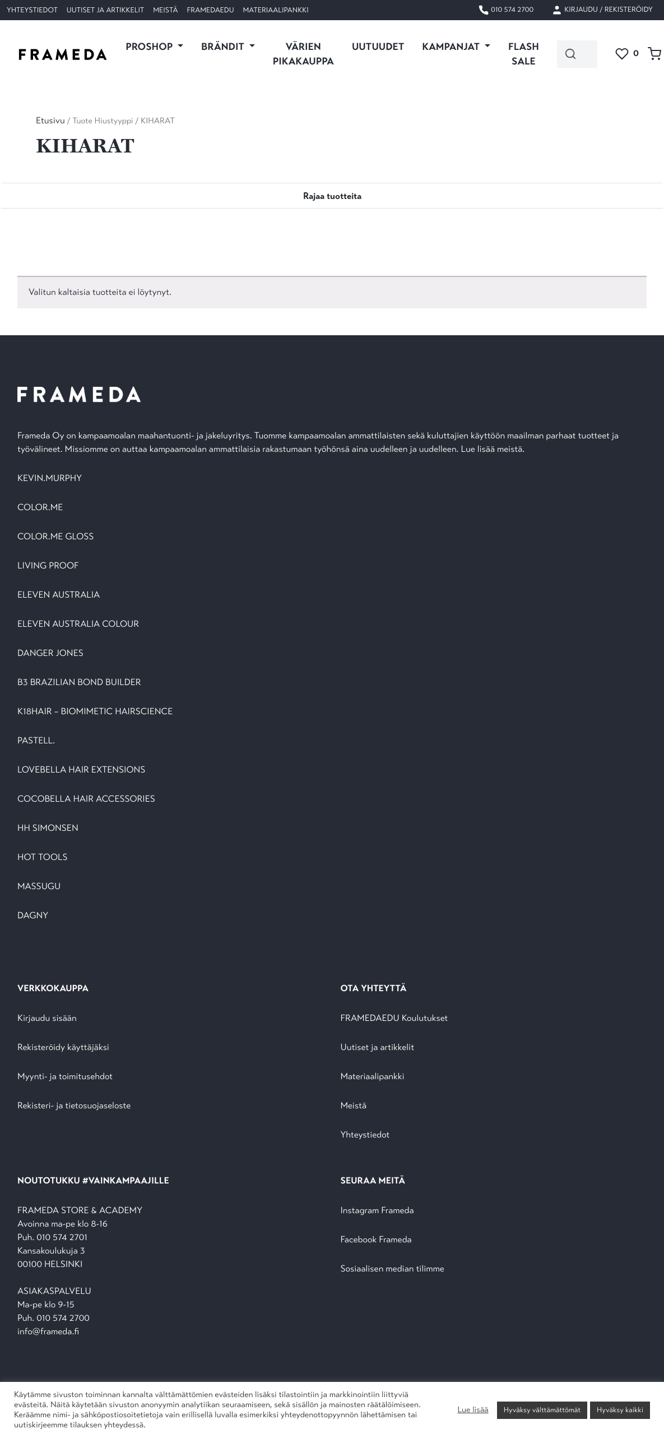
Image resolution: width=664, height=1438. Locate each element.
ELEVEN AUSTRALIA (58, 595)
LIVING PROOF (47, 566)
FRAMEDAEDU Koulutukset (394, 1018)
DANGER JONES (50, 653)
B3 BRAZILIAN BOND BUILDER (79, 682)
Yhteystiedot (32, 10)
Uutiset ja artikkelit (105, 10)
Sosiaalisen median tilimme (392, 1269)
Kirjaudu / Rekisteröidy (602, 10)
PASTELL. (36, 741)
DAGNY (32, 915)
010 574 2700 (505, 10)
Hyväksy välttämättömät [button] (542, 1409)
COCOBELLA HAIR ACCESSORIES (86, 799)
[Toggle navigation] (332, 195)
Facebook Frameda (376, 1239)
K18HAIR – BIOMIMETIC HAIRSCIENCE (95, 711)
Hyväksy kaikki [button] (620, 1409)
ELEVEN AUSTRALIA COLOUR (78, 624)
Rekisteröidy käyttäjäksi (63, 1047)
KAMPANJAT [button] (452, 46)
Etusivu (50, 120)
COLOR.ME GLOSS (55, 536)
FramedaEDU (210, 10)
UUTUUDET (378, 46)
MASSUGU (39, 886)
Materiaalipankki (276, 10)
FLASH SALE (523, 53)
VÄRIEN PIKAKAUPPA (303, 53)
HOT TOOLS (42, 857)
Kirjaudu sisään (47, 1018)
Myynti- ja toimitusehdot (65, 1076)
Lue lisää (472, 1410)
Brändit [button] (224, 46)
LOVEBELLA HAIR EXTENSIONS (81, 770)
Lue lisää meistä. (494, 449)
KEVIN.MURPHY (50, 478)
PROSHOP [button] (150, 46)
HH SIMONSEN (47, 828)
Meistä (165, 10)
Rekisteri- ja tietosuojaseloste (74, 1106)
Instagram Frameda (377, 1210)
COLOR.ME (40, 507)
